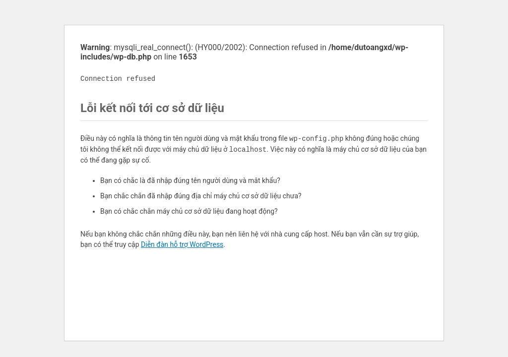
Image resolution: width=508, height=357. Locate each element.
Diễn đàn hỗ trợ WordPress (182, 244)
